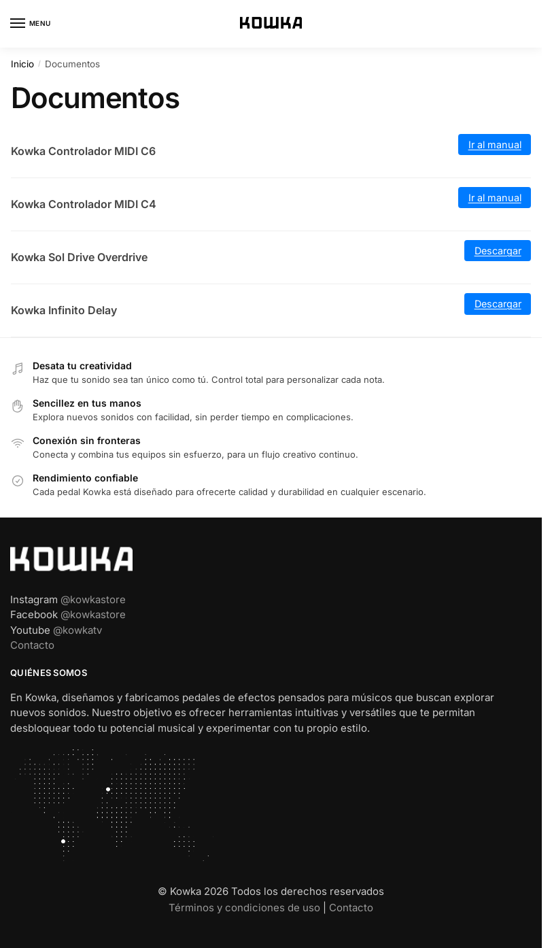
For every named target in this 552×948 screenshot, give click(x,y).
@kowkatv (77, 630)
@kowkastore (93, 599)
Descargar (498, 250)
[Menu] (30, 24)
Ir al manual (494, 144)
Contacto (32, 645)
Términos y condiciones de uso (244, 907)
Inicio (22, 63)
